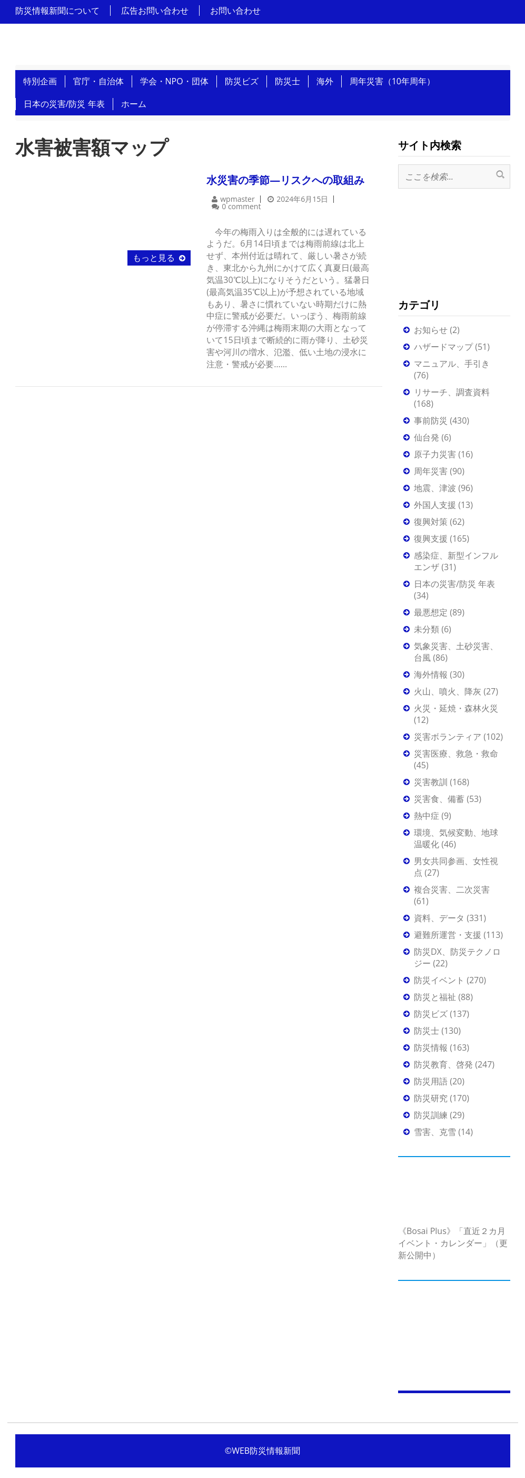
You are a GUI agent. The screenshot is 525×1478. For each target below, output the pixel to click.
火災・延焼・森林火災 (456, 708)
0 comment (241, 206)
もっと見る (154, 257)
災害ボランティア (447, 736)
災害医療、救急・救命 (456, 753)
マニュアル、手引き (452, 363)
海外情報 (431, 674)
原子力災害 (435, 454)
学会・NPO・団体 (174, 81)
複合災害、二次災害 (452, 889)
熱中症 (426, 815)
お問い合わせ (235, 10)
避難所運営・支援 (447, 935)
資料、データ (439, 918)
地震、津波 (435, 488)
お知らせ (431, 330)
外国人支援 (435, 505)
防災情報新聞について (57, 10)
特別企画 (40, 81)
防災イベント (439, 980)
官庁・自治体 (98, 81)
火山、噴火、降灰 (447, 691)
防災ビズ (242, 81)
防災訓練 (431, 1115)
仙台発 (426, 437)
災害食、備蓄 (439, 799)
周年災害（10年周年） (392, 81)
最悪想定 (431, 612)
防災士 (287, 81)
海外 (324, 81)
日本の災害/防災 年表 (64, 104)
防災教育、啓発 (443, 1064)
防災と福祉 (435, 997)
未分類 (426, 629)
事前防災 (431, 420)
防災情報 (431, 1047)
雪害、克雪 (435, 1132)
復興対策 (431, 521)
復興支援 (431, 538)
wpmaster (237, 199)
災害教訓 (431, 782)
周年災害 (431, 471)
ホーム (133, 104)
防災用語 (431, 1081)
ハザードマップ (443, 347)
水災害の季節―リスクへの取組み (285, 180)
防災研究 (431, 1098)
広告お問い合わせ (155, 10)
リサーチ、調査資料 (452, 392)
